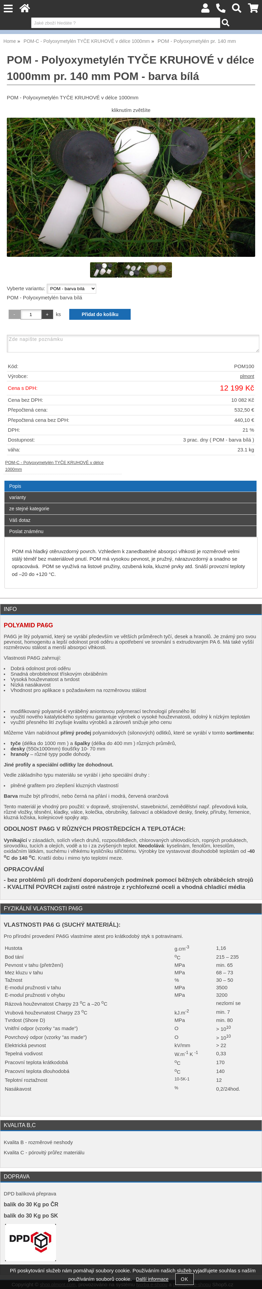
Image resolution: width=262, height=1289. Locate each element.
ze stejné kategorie (29, 508)
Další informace (152, 1279)
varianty (17, 497)
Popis (15, 486)
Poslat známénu (26, 531)
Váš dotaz (19, 520)
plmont (247, 376)
